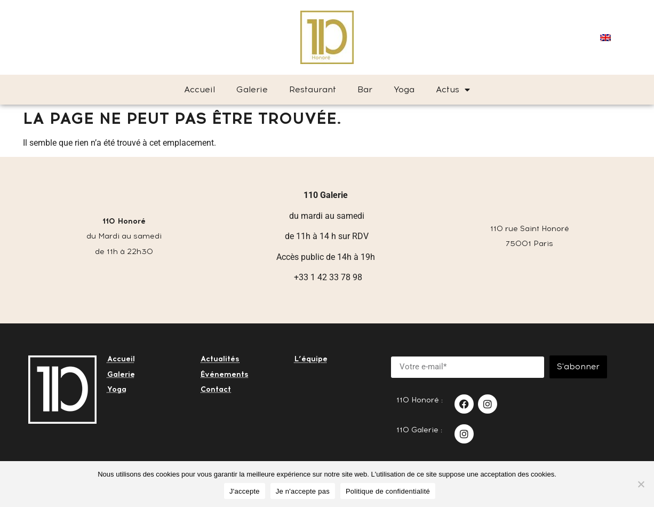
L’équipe (311, 358)
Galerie (252, 89)
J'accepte (244, 491)
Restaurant (312, 89)
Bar (364, 89)
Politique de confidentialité (388, 491)
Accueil (199, 89)
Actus (453, 89)
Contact (216, 389)
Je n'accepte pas (303, 491)
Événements (225, 374)
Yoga (404, 89)
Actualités (220, 358)
